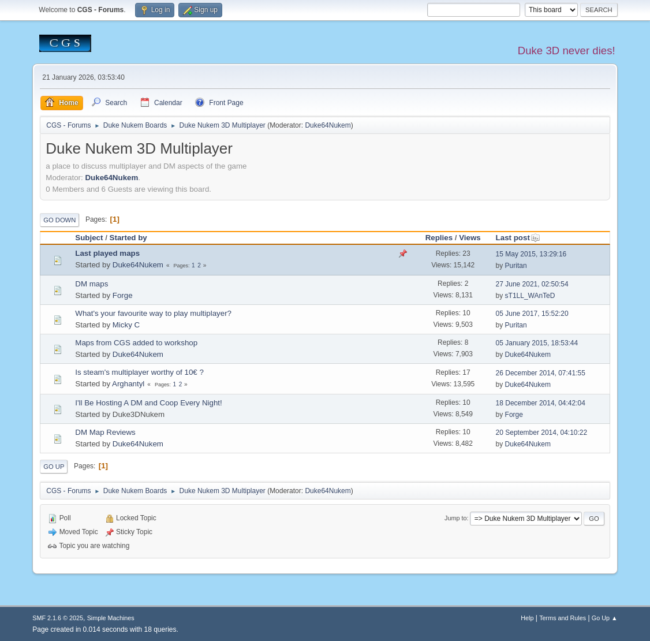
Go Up (53, 466)
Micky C (126, 324)
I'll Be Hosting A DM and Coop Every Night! (148, 402)
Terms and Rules (562, 617)
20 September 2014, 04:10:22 (542, 432)
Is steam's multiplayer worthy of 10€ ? (139, 372)
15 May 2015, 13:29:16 (531, 254)
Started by (128, 237)
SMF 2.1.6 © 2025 (57, 617)
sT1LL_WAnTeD (530, 296)
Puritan (516, 266)
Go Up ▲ (605, 617)
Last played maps (107, 253)
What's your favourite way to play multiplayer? (153, 313)
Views (470, 237)
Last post (518, 237)
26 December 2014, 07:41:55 (540, 373)
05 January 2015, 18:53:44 (537, 343)
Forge (123, 295)
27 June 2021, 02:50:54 (532, 284)
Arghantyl (128, 383)
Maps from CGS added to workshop (136, 342)
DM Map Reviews (105, 432)
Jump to (455, 518)
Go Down (59, 220)
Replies (439, 237)
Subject (89, 237)
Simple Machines (111, 617)
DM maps (91, 283)
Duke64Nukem (327, 125)
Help (527, 617)
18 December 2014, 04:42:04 (540, 403)
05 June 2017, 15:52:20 (532, 314)
